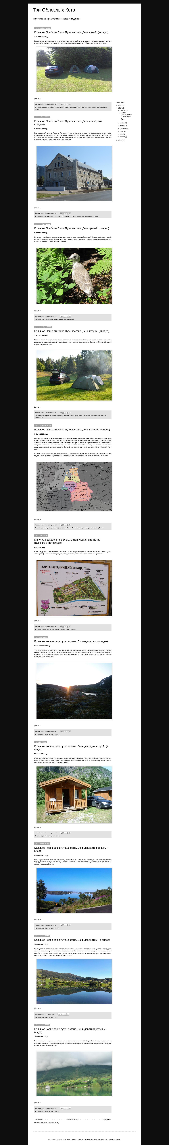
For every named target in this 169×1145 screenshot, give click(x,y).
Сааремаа (88, 107)
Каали (61, 107)
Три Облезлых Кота (54, 9)
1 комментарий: (50, 1014)
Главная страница (72, 1119)
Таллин (74, 216)
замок (57, 107)
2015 (120, 140)
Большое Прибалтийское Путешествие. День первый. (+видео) (72, 429)
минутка (57, 629)
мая (121, 134)
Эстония (37, 109)
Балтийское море (45, 107)
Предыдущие (106, 1119)
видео (53, 107)
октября (123, 126)
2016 (120, 108)
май (53, 629)
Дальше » (37, 99)
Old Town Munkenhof (67, 135)
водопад (47, 415)
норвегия (47, 734)
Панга (82, 107)
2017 (120, 105)
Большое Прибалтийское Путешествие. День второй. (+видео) (71, 331)
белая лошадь (44, 528)
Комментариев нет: (51, 104)
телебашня (87, 415)
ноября (122, 123)
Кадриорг (57, 415)
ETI (42, 417)
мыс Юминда (68, 528)
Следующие (39, 1119)
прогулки (62, 629)
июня (122, 131)
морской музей (58, 216)
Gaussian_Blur (102, 1139)
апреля (122, 137)
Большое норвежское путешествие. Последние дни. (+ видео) (71, 641)
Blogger (118, 1139)
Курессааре (73, 107)
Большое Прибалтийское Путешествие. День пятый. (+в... (126, 116)
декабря (123, 110)
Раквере (80, 528)
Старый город (67, 216)
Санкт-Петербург (71, 629)
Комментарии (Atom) (52, 1123)
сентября (123, 128)
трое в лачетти (55, 734)
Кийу (61, 415)
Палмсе (74, 528)
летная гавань (49, 216)
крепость (66, 107)
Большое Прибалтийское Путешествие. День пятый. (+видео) (71, 32)
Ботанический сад (45, 629)
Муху (78, 107)
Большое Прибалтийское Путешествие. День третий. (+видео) (71, 228)
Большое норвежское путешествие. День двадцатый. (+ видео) (72, 939)
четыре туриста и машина (99, 107)
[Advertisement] (124, 62)
